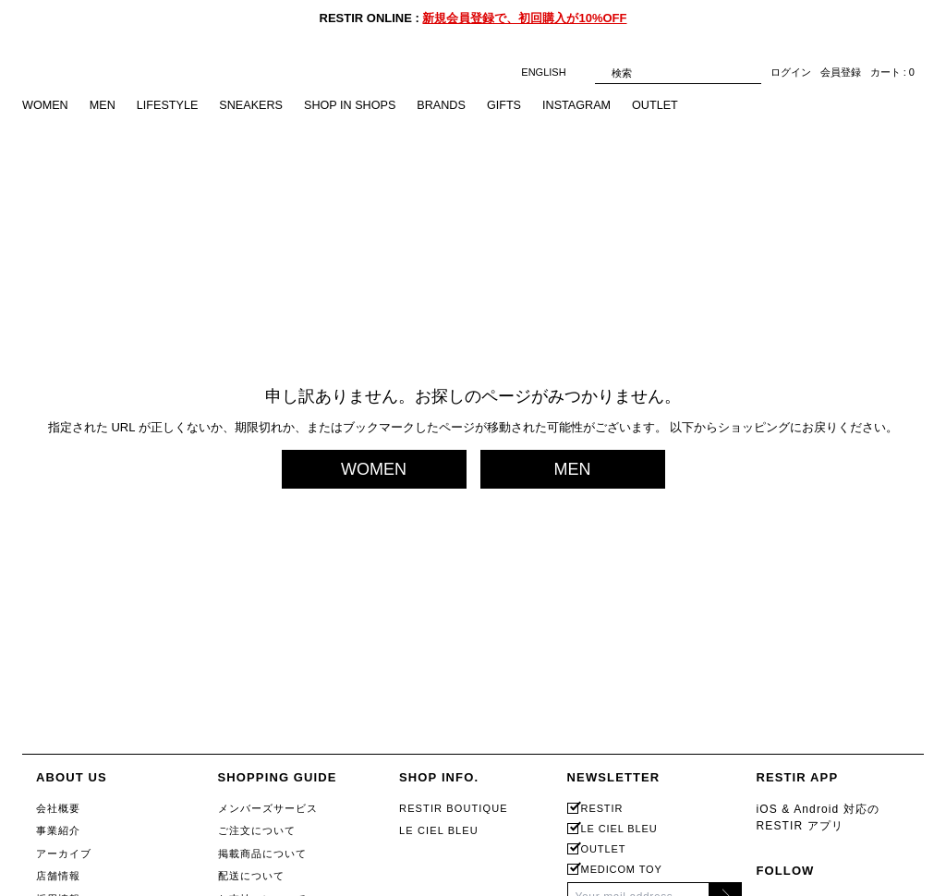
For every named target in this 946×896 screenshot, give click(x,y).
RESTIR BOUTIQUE (453, 808)
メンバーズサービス (268, 808)
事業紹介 (58, 830)
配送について (251, 875)
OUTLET (669, 106)
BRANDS (451, 106)
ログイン (790, 73)
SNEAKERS (256, 106)
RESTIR (602, 809)
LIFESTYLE (170, 106)
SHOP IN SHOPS (357, 106)
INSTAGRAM (588, 106)
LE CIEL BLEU (439, 830)
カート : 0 (892, 73)
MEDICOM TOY (621, 870)
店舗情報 (58, 875)
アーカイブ (64, 853)
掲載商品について (263, 853)
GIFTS (514, 106)
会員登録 (840, 73)
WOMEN (45, 106)
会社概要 (58, 808)
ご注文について (257, 830)
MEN (104, 106)
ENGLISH (553, 72)
